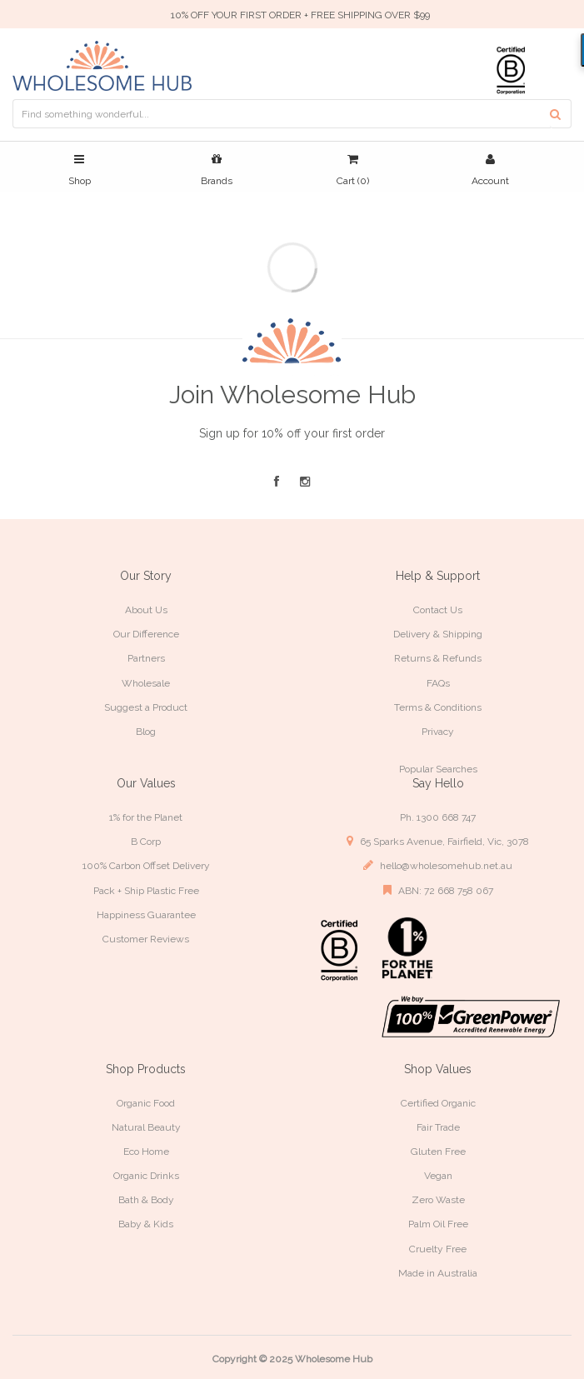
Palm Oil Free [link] (438, 1224)
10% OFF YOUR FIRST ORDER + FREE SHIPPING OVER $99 (300, 15)
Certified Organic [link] (438, 1103)
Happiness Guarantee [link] (146, 915)
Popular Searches (438, 769)
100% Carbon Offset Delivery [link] (146, 866)
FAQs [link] (438, 683)
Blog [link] (146, 731)
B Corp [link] (146, 841)
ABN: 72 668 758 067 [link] (438, 890)
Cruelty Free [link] (438, 1249)
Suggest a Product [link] (145, 707)
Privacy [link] (438, 731)
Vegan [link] (438, 1176)
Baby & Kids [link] (145, 1224)
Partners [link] (146, 658)
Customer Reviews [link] (145, 939)
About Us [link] (146, 610)
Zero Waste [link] (438, 1200)
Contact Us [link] (437, 610)
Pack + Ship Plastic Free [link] (146, 891)
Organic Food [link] (146, 1103)
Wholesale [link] (146, 683)
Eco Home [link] (146, 1151)
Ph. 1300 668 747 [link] (438, 817)
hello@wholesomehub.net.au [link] (437, 865)
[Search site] (561, 113)
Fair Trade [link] (438, 1127)
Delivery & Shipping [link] (437, 634)
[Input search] (281, 113)
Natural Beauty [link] (146, 1127)
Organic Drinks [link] (146, 1176)
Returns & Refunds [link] (438, 658)
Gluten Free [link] (438, 1151)
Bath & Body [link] (146, 1200)
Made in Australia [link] (437, 1273)
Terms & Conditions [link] (438, 707)
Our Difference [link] (146, 634)
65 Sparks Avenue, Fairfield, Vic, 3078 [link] (438, 841)
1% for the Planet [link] (145, 817)
